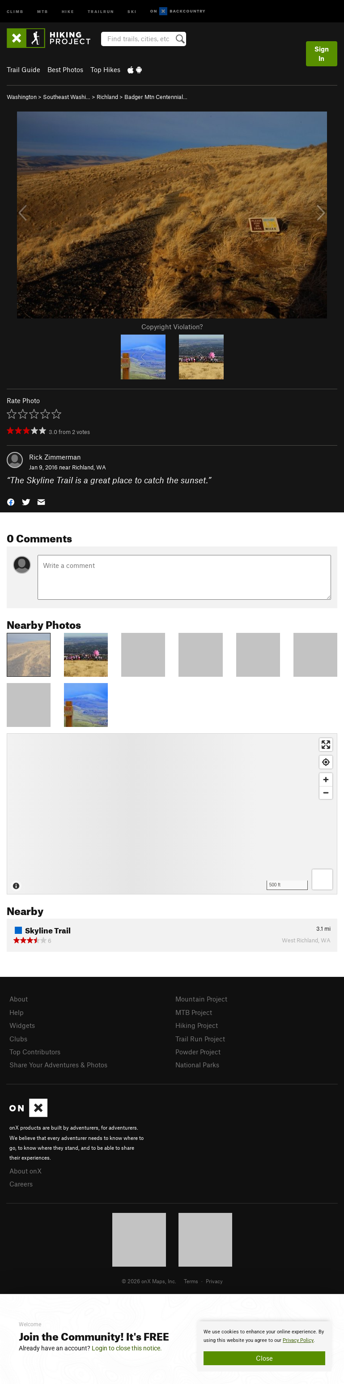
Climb (15, 11)
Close (264, 1358)
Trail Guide (23, 69)
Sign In (321, 53)
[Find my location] (325, 762)
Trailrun (101, 11)
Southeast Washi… (66, 96)
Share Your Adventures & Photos (58, 1065)
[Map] (172, 814)
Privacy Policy (298, 1340)
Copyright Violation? (172, 326)
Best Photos (65, 69)
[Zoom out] (325, 792)
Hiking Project (196, 1025)
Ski (132, 11)
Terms (191, 1281)
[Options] (322, 879)
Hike (68, 11)
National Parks (197, 1065)
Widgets (22, 1025)
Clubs (18, 1039)
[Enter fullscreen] (325, 744)
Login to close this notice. (127, 1348)
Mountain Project (201, 999)
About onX (25, 1171)
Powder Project (198, 1052)
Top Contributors (34, 1052)
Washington (22, 96)
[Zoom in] (325, 779)
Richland (107, 96)
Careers (21, 1184)
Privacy (214, 1281)
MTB (42, 11)
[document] (264, 1346)
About (18, 999)
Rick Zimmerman (55, 457)
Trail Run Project (200, 1039)
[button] (11, 501)
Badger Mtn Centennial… (155, 96)
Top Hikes (105, 69)
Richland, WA (89, 467)
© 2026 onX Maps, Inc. (149, 1281)
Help (16, 1012)
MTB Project (193, 1012)
